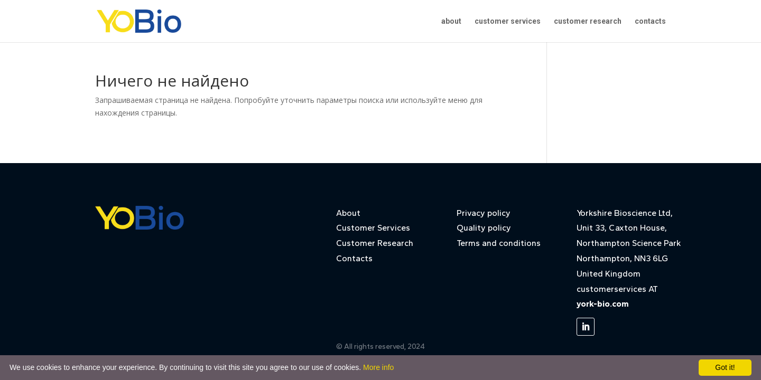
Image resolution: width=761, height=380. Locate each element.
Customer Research (374, 243)
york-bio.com (603, 304)
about (451, 21)
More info (378, 367)
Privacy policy (484, 213)
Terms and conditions (499, 243)
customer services (508, 21)
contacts (650, 21)
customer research (587, 21)
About (348, 213)
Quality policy (484, 228)
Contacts (354, 258)
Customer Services (373, 228)
